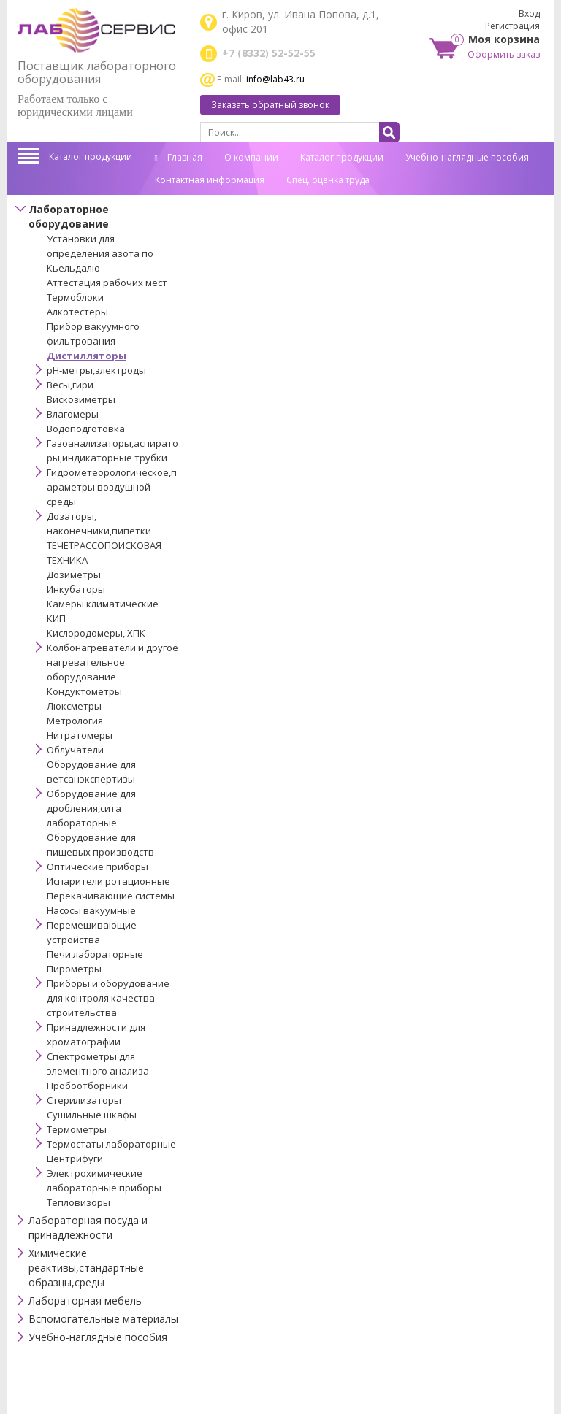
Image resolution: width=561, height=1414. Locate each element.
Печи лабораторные (95, 954)
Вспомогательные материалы (103, 1319)
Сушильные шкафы (92, 1114)
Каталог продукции (90, 156)
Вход (529, 13)
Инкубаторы (76, 589)
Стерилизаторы (84, 1100)
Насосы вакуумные (91, 910)
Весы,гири (70, 384)
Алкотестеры (77, 311)
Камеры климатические (103, 603)
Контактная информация (209, 180)
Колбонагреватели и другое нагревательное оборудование (112, 662)
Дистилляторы (86, 355)
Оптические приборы (97, 866)
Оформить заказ (504, 54)
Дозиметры (74, 574)
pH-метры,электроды (96, 370)
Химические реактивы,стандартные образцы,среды (86, 1267)
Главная (178, 157)
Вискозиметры (81, 399)
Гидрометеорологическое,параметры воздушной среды (112, 487)
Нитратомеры (79, 735)
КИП (56, 618)
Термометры (77, 1129)
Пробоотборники (87, 1085)
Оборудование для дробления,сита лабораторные (91, 808)
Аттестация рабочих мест (107, 282)
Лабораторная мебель (85, 1300)
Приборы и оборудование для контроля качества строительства (108, 998)
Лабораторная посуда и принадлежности (88, 1227)
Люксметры (74, 705)
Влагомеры (73, 413)
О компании (251, 157)
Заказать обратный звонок (270, 105)
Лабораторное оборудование (68, 216)
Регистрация (512, 26)
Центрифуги (75, 1158)
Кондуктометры (84, 691)
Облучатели (75, 749)
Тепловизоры (78, 1202)
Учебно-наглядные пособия (467, 157)
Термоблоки (75, 297)
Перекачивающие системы (111, 895)
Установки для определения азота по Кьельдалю (100, 253)
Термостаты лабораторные (111, 1143)
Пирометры (74, 968)
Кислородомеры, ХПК (96, 632)
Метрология (75, 720)
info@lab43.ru (275, 79)
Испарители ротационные (108, 881)
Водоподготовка (86, 428)
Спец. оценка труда (328, 180)
